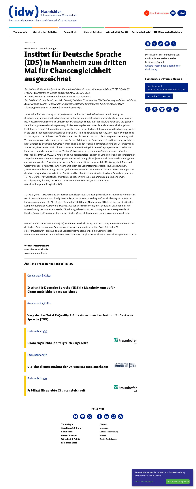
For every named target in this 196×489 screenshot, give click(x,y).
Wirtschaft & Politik (117, 32)
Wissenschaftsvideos (168, 32)
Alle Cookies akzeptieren (177, 481)
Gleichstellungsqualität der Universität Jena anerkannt (67, 367)
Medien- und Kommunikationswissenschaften (167, 88)
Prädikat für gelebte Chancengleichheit (56, 390)
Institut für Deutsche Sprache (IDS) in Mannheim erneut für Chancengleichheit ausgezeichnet (71, 289)
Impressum (104, 428)
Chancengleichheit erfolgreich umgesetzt (57, 343)
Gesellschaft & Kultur (45, 32)
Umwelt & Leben (93, 32)
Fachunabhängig (141, 32)
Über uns (103, 424)
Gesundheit (70, 32)
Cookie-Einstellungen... (144, 481)
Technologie (20, 32)
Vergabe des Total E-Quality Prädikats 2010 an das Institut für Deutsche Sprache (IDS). (80, 317)
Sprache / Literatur (159, 96)
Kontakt (103, 435)
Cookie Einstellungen (108, 439)
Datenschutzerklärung (109, 432)
